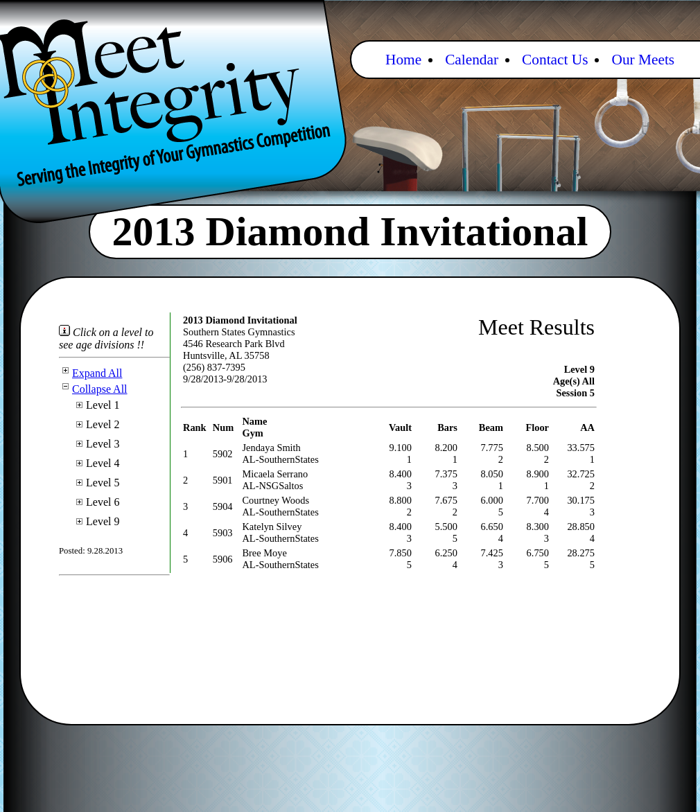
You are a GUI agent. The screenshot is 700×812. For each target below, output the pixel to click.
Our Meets (642, 59)
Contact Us (555, 59)
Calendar (471, 59)
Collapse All (93, 389)
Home (403, 59)
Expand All (90, 373)
